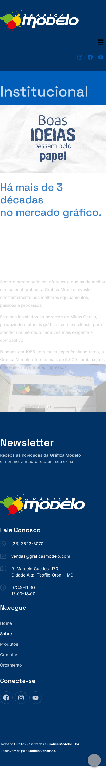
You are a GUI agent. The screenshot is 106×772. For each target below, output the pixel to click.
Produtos (9, 644)
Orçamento (11, 665)
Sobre (6, 633)
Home (6, 623)
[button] (101, 41)
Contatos (9, 654)
